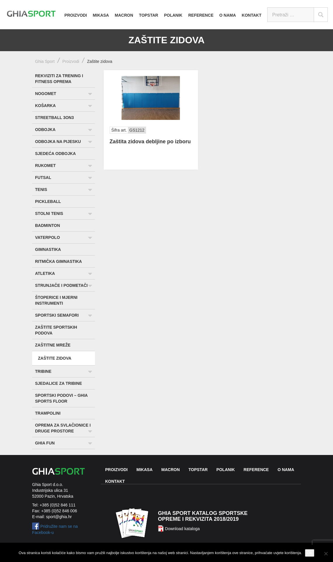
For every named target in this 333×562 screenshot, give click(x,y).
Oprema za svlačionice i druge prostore (63, 428)
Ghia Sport (45, 61)
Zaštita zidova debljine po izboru (150, 141)
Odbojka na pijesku (58, 141)
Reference (200, 15)
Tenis (41, 189)
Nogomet (45, 93)
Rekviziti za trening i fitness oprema (59, 78)
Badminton (47, 225)
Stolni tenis (49, 213)
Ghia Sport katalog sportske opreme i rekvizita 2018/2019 (203, 516)
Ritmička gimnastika (58, 261)
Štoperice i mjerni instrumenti (56, 300)
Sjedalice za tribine (58, 383)
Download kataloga (182, 528)
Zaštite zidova (54, 358)
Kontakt (251, 15)
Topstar (148, 15)
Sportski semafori (57, 315)
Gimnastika (48, 249)
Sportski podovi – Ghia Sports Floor (61, 398)
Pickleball (48, 201)
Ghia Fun (45, 443)
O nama (227, 15)
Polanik (173, 15)
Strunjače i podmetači (61, 285)
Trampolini (47, 413)
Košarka (45, 105)
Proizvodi (76, 15)
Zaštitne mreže (52, 345)
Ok (309, 553)
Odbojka (45, 129)
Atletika (45, 273)
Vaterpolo (47, 237)
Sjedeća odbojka (55, 153)
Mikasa (101, 15)
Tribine (43, 371)
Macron (124, 15)
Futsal (43, 177)
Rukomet (45, 165)
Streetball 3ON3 (54, 117)
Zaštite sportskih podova (56, 330)
